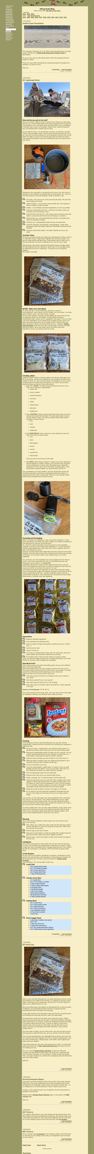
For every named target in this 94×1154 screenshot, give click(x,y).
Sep (35, 15)
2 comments (55, 69)
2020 (28, 17)
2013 (57, 17)
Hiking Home (9, 6)
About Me (8, 36)
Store (7, 27)
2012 (61, 17)
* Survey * (8, 7)
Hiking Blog (9, 9)
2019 (32, 17)
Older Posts (27, 1145)
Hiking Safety (9, 19)
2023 (32, 14)
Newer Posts (41, 1145)
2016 (44, 17)
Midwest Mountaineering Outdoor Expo (51, 53)
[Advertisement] (80, 34)
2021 (24, 17)
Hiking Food (9, 16)
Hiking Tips (9, 24)
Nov (29, 15)
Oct (32, 15)
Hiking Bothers (10, 22)
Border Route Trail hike (43, 1051)
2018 (36, 17)
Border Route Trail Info (41, 1095)
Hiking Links (9, 34)
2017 (40, 17)
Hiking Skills (9, 17)
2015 (48, 17)
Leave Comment (66, 69)
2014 (53, 17)
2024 (28, 14)
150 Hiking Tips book (53, 11)
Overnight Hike (10, 21)
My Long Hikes (10, 26)
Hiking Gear (9, 12)
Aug (38, 15)
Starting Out (9, 11)
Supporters (9, 33)
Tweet (29, 1153)
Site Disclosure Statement (47, 1148)
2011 (65, 17)
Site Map (8, 39)
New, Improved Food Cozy (48, 1046)
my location (63, 1119)
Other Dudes (9, 38)
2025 (24, 14)
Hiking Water (9, 14)
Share (25, 1153)
